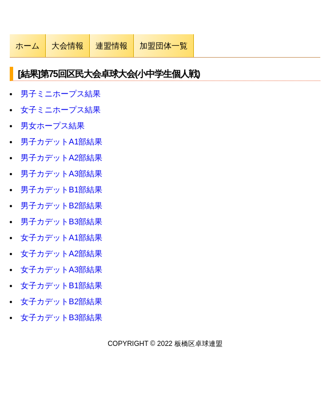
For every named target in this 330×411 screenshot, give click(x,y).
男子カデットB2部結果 (61, 205)
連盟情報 (112, 45)
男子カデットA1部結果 (61, 141)
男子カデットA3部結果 (61, 173)
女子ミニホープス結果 (61, 109)
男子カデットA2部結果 (61, 157)
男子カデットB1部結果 (61, 189)
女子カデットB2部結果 (61, 301)
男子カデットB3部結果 (61, 221)
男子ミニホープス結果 (61, 93)
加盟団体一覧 (164, 45)
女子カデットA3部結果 (61, 269)
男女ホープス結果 (53, 125)
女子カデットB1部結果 (61, 285)
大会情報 (67, 45)
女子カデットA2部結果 (61, 253)
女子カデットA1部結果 (61, 237)
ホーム (27, 45)
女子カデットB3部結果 (61, 317)
